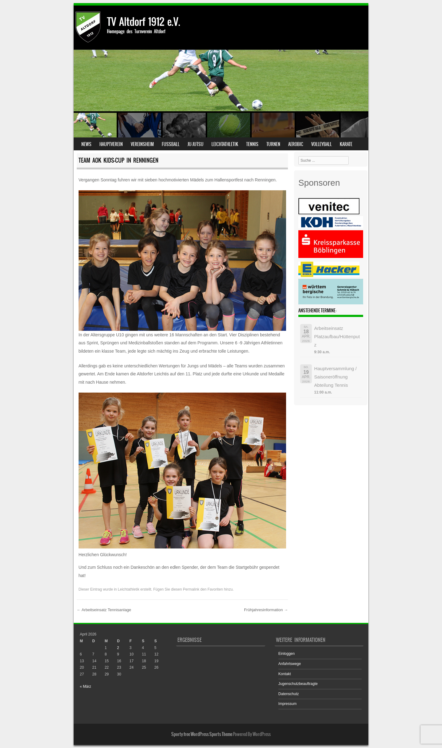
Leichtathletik (224, 144)
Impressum (287, 704)
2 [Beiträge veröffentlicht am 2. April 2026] (118, 648)
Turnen (273, 144)
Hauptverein (111, 144)
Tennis (252, 144)
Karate (346, 144)
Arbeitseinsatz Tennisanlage (104, 610)
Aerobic (295, 144)
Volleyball (321, 144)
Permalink (191, 589)
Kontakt (284, 674)
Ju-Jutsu (196, 144)
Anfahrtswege (289, 664)
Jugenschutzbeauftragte (298, 684)
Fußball (171, 144)
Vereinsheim (142, 144)
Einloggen (286, 653)
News (86, 144)
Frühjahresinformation (266, 610)
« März (85, 686)
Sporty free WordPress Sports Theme (201, 734)
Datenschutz (288, 694)
